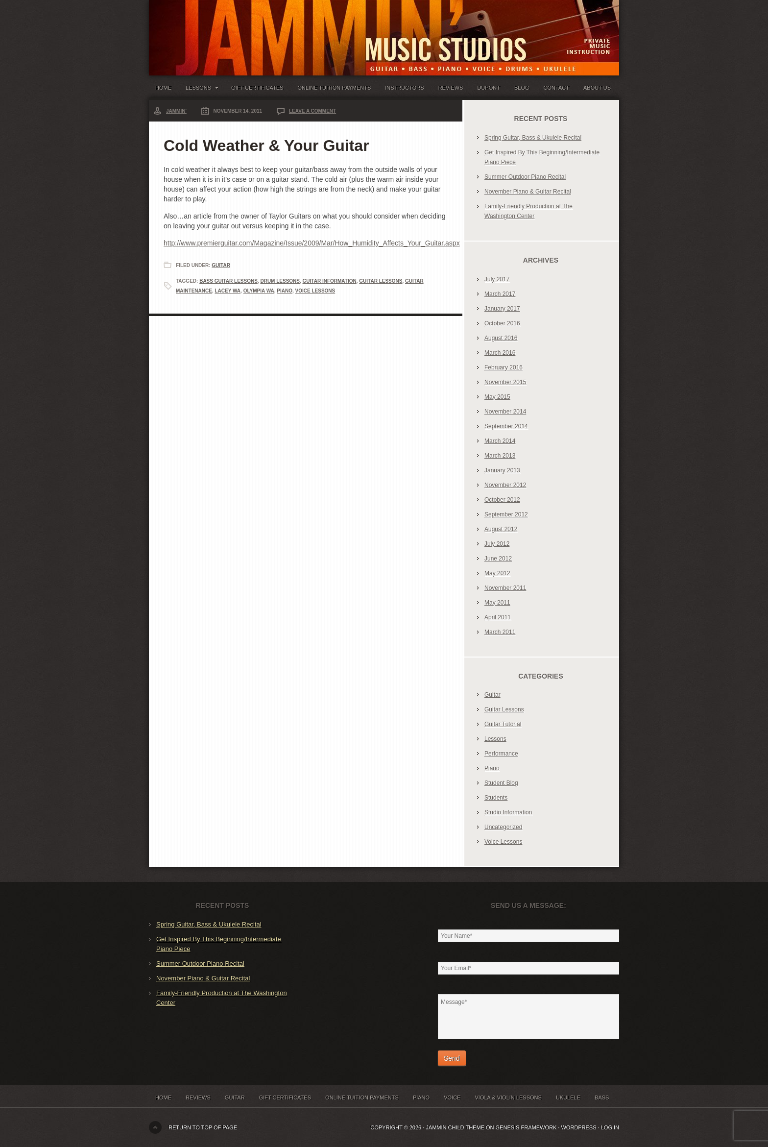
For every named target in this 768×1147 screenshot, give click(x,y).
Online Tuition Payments (334, 88)
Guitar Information (330, 281)
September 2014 (506, 426)
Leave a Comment (312, 111)
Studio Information (508, 812)
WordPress (578, 1127)
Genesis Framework (526, 1127)
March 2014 (499, 441)
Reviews (450, 88)
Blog (521, 88)
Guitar (221, 265)
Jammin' (176, 111)
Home (163, 88)
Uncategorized (503, 827)
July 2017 (496, 279)
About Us (597, 88)
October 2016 (502, 323)
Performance (501, 753)
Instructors (404, 88)
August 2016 (500, 338)
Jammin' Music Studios (271, 29)
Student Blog (501, 783)
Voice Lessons (315, 290)
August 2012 (500, 529)
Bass (602, 1097)
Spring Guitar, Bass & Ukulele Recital (532, 137)
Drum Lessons (280, 281)
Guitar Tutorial (502, 724)
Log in (610, 1127)
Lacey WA (227, 290)
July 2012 (496, 543)
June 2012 (498, 558)
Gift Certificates (257, 88)
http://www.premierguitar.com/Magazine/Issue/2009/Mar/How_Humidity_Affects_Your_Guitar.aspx (312, 243)
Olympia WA (258, 290)
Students (495, 797)
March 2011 (499, 632)
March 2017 (499, 294)
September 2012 (506, 514)
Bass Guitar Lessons (228, 281)
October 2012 (502, 499)
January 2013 (502, 470)
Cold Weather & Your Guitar (266, 145)
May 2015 (497, 396)
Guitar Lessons (380, 281)
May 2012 (497, 573)
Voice (452, 1097)
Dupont (488, 88)
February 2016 (503, 367)
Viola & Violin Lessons (508, 1097)
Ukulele (568, 1097)
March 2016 (499, 352)
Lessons (201, 90)
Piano (284, 290)
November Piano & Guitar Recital (527, 191)
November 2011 (505, 588)
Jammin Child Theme (455, 1127)
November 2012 (505, 485)
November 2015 (505, 382)
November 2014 (505, 411)
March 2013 (499, 455)
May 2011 (497, 602)
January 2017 (502, 308)
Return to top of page (202, 1127)
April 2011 (497, 617)
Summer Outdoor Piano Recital (525, 176)
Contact (556, 88)
